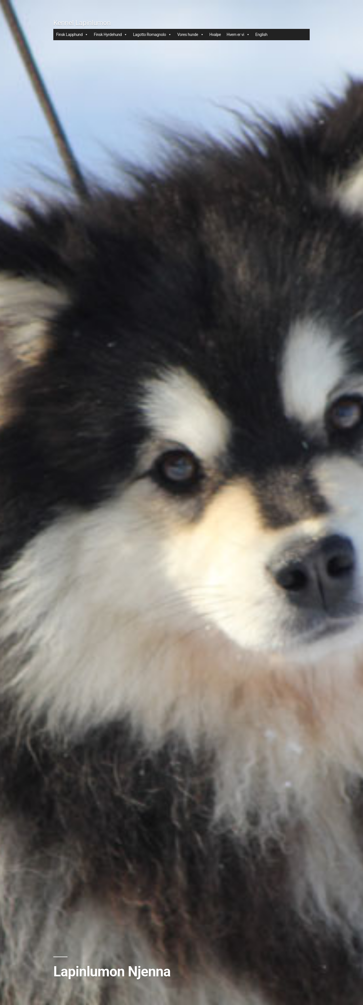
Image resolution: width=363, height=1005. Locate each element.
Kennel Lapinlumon (82, 23)
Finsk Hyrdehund (110, 34)
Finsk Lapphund (72, 34)
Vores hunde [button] (190, 34)
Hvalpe (215, 34)
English (261, 34)
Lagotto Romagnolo (152, 34)
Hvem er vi (238, 34)
